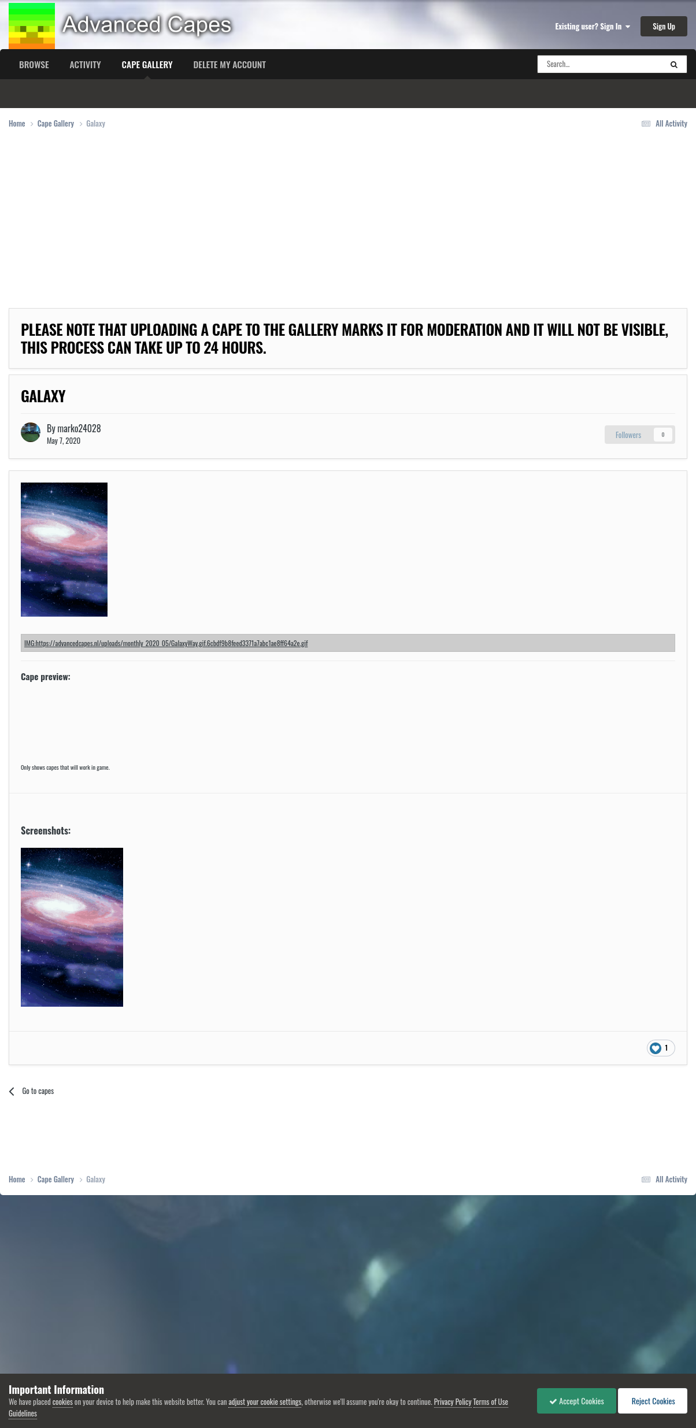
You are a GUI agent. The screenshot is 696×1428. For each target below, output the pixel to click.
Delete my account (230, 64)
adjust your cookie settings (264, 1401)
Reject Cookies (652, 1400)
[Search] (588, 64)
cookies (63, 1401)
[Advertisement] (219, 227)
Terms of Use (491, 1401)
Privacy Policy (453, 1401)
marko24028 (79, 428)
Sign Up (664, 26)
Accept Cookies (576, 1400)
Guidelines (23, 1413)
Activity (85, 64)
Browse (34, 64)
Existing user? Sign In (593, 26)
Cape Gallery (147, 68)
